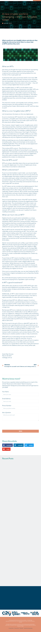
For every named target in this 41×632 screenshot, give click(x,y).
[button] (7, 445)
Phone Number (6, 405)
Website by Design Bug (28, 628)
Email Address (6, 399)
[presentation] (13, 425)
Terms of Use (16, 628)
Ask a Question (6, 412)
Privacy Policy (11, 628)
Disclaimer (21, 628)
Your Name (5, 392)
